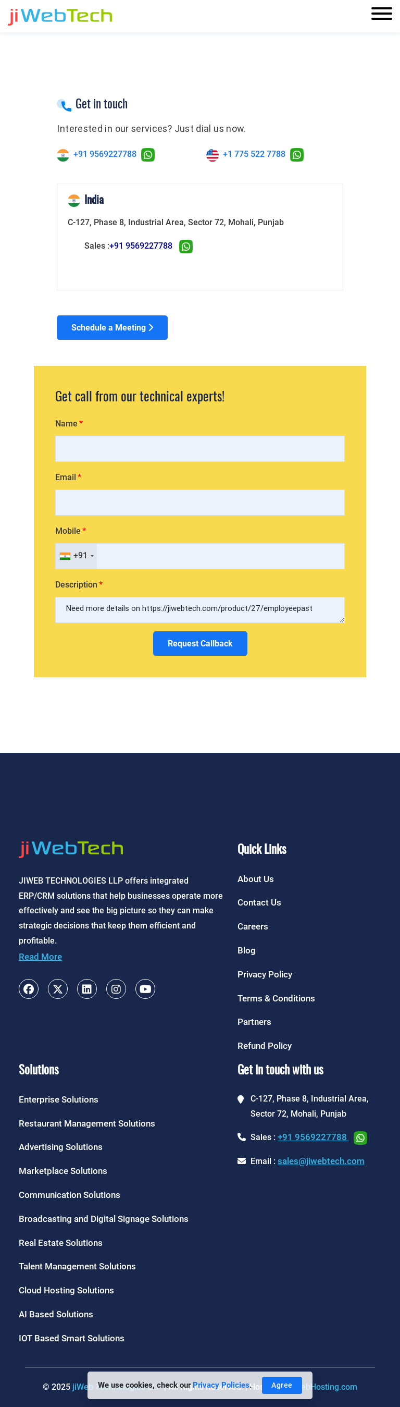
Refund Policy (265, 1046)
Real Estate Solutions (61, 1243)
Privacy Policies (221, 1385)
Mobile (68, 531)
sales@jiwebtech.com (321, 1161)
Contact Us (259, 902)
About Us (256, 879)
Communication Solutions (69, 1195)
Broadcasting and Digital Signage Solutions (104, 1219)
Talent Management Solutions (77, 1266)
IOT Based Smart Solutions (71, 1338)
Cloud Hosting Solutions (66, 1290)
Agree (282, 1385)
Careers (253, 926)
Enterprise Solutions (58, 1099)
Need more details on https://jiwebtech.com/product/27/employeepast (200, 610)
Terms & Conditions (276, 998)
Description (76, 585)
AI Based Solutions (56, 1314)
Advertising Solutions (61, 1147)
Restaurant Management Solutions (87, 1123)
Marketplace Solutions (63, 1171)
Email (65, 477)
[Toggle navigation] (381, 16)
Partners (254, 1022)
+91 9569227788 (104, 154)
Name (66, 424)
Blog (247, 950)
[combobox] (76, 556)
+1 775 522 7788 (254, 154)
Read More (40, 956)
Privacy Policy (265, 974)
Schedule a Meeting (112, 328)
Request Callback (200, 644)
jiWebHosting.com (323, 1387)
